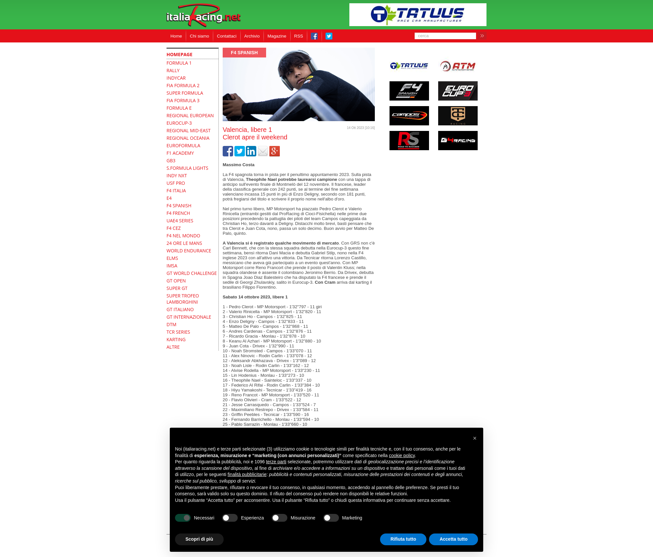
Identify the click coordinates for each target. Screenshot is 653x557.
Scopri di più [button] (199, 539)
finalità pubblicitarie (247, 474)
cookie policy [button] (402, 455)
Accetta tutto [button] (453, 539)
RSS (298, 36)
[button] (475, 438)
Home (176, 36)
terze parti (276, 461)
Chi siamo (199, 36)
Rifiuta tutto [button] (403, 539)
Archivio (252, 36)
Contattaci (226, 36)
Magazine (276, 36)
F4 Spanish (244, 52)
